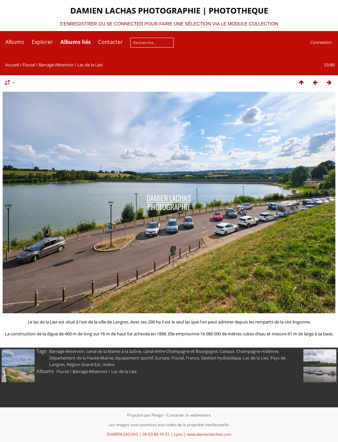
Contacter (110, 42)
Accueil (12, 65)
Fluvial (28, 65)
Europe (162, 358)
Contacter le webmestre (189, 415)
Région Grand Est (83, 364)
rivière (108, 364)
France (192, 358)
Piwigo (157, 415)
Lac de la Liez (90, 65)
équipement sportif (134, 358)
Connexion (321, 42)
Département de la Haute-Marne (81, 358)
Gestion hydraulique (221, 358)
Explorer (42, 42)
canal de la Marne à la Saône (113, 351)
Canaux (227, 351)
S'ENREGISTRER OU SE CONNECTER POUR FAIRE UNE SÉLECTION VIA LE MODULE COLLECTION (169, 23)
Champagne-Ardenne (257, 351)
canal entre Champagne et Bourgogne (180, 351)
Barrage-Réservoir (56, 65)
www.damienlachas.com (209, 434)
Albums (14, 42)
